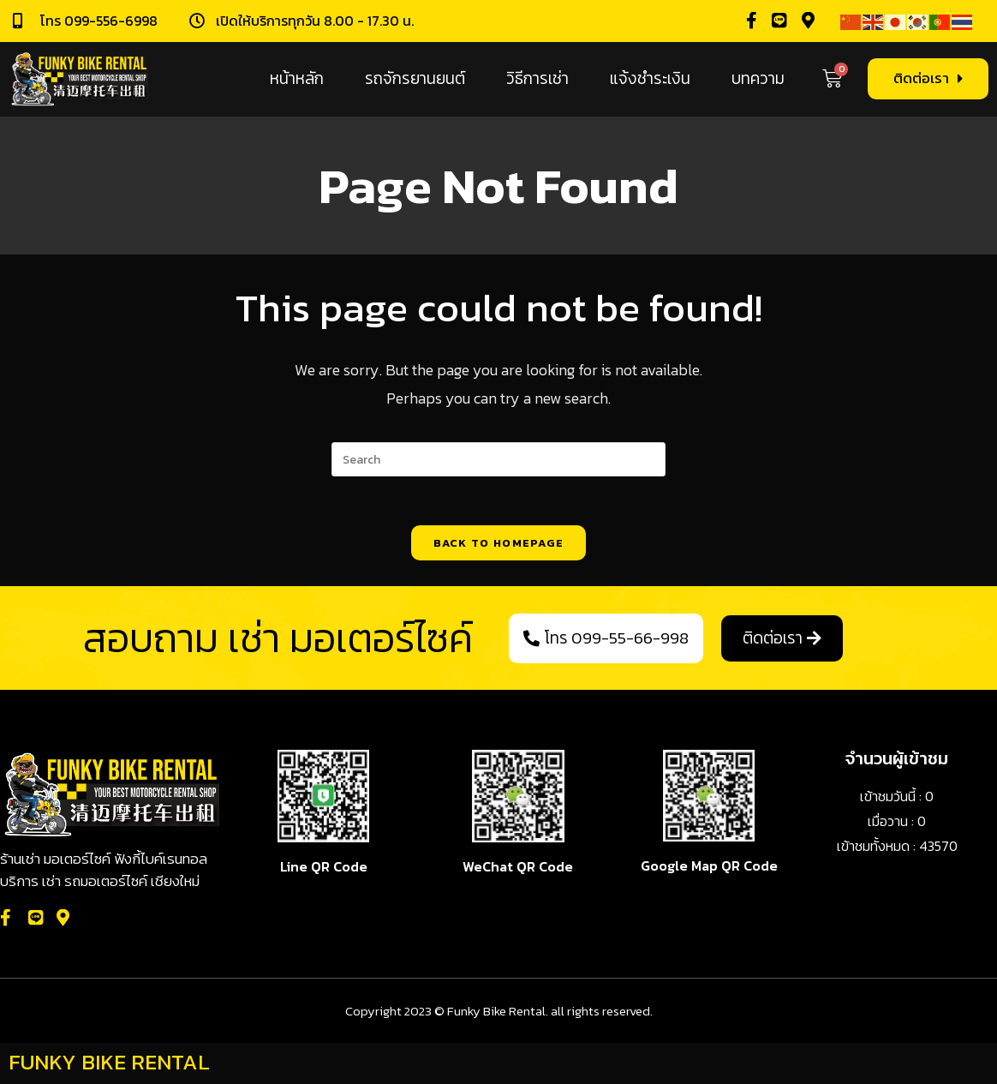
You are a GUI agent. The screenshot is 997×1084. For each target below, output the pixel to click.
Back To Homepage (498, 545)
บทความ (758, 78)
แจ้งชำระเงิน (650, 78)
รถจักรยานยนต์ (415, 78)
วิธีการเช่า (537, 78)
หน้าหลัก (297, 78)
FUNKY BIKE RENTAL (109, 1064)
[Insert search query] (498, 459)
